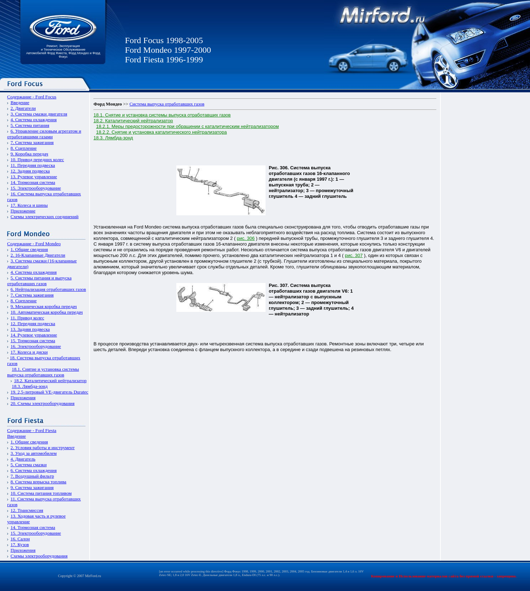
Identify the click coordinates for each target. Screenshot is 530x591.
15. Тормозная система (33, 340)
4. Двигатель (23, 459)
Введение (20, 102)
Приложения (23, 397)
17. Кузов (20, 544)
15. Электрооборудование (36, 188)
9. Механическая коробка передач (44, 306)
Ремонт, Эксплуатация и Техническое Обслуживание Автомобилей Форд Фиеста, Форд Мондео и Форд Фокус (63, 51)
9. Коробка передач (30, 153)
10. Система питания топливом (41, 493)
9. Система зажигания (32, 487)
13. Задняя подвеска (30, 329)
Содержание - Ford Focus (31, 96)
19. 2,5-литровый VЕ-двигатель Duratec (50, 392)
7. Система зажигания (32, 142)
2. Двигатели (23, 108)
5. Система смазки (29, 464)
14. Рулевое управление (34, 335)
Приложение (23, 211)
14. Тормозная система (33, 182)
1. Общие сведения (29, 249)
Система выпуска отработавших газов (167, 104)
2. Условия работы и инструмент (43, 447)
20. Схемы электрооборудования (43, 403)
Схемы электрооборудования (39, 556)
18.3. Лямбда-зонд (29, 386)
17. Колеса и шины (29, 205)
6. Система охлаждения (34, 470)
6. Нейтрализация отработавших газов (48, 289)
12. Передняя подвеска (33, 323)
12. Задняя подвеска (30, 171)
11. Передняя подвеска (33, 165)
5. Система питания (30, 125)
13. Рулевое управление (34, 176)
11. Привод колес (27, 317)
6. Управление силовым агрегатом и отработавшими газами (44, 133)
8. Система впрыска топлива (38, 481)
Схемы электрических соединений (45, 216)
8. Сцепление (24, 148)
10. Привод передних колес (37, 159)
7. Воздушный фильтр (32, 476)
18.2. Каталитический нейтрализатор (50, 380)
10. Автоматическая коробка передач (47, 312)
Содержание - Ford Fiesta (31, 430)
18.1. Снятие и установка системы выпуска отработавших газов (43, 371)
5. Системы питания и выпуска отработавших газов (39, 280)
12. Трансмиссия (27, 510)
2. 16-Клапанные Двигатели (38, 255)
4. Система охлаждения (34, 119)
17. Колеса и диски (29, 352)
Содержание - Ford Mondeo (34, 243)
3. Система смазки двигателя (39, 114)
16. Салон (20, 538)
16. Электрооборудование (36, 346)
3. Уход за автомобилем (34, 453)
